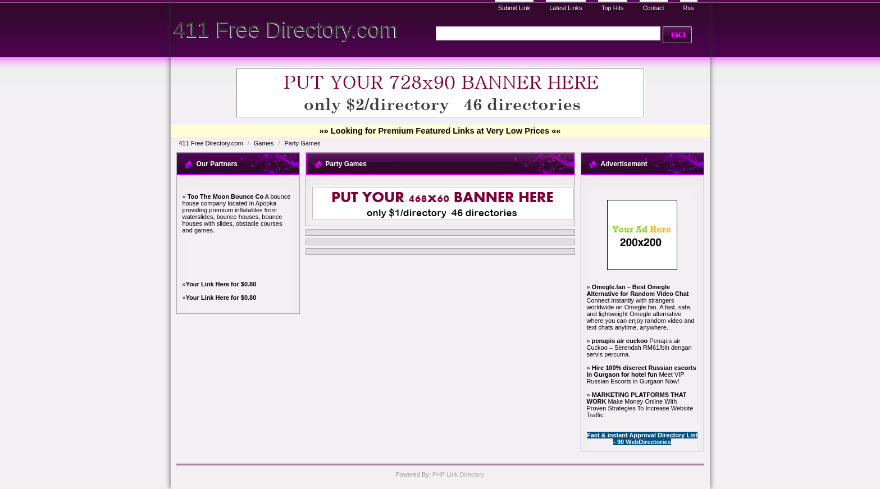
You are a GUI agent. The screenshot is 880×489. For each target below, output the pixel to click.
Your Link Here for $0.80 (221, 284)
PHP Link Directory (458, 474)
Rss (688, 7)
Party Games (302, 143)
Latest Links (565, 7)
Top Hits (612, 7)
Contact (653, 7)
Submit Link (514, 7)
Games (265, 143)
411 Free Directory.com (286, 29)
